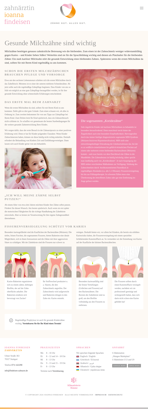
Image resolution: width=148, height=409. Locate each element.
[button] (141, 8)
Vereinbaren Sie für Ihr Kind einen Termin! (42, 323)
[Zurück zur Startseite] (45, 13)
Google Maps (119, 365)
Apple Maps (134, 365)
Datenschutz (115, 395)
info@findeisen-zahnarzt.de (16, 370)
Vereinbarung (57, 371)
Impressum (100, 395)
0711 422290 (16, 365)
